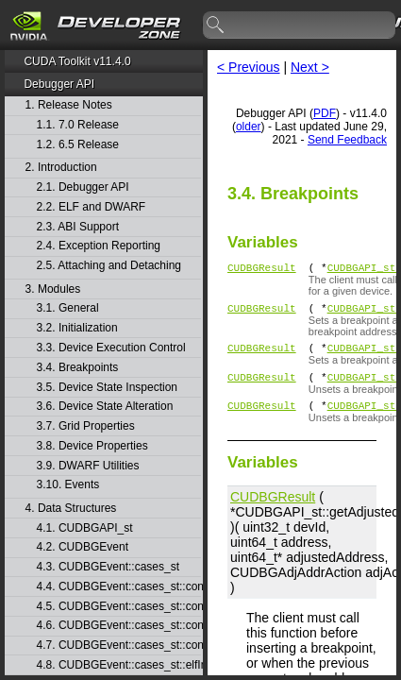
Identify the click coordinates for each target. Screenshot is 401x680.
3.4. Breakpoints (78, 368)
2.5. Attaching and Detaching (109, 266)
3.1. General (68, 308)
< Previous (248, 67)
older (248, 126)
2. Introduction (61, 168)
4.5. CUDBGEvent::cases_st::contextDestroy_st (119, 607)
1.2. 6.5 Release (78, 145)
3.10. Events (68, 485)
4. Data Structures (71, 508)
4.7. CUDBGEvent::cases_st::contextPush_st (119, 645)
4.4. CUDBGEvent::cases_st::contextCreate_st (119, 587)
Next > (310, 67)
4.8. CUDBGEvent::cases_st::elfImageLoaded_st (119, 665)
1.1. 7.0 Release (78, 125)
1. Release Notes (68, 105)
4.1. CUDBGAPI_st (85, 528)
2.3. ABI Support (78, 227)
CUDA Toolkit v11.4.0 (77, 61)
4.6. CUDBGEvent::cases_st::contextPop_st (119, 626)
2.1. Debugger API (83, 187)
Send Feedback (347, 139)
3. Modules (53, 289)
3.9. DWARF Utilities (88, 466)
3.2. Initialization (77, 328)
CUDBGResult (261, 270)
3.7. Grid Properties (86, 426)
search (216, 25)
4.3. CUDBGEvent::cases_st (108, 567)
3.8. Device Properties (92, 446)
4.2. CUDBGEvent (82, 547)
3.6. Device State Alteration (105, 406)
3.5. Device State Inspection (107, 388)
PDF (324, 113)
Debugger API (59, 84)
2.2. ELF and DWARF (91, 207)
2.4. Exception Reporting (98, 246)
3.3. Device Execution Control (111, 348)
